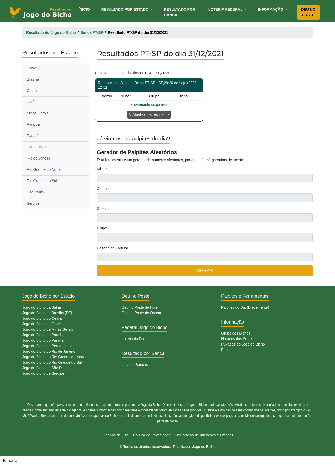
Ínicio (85, 9)
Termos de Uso (116, 435)
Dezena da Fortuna (112, 248)
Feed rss (228, 350)
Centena (104, 189)
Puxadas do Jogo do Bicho (243, 344)
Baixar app (12, 460)
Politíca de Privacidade (151, 435)
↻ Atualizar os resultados (149, 114)
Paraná (33, 136)
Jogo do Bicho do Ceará (42, 318)
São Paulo (35, 192)
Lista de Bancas (135, 365)
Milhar (102, 169)
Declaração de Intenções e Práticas (204, 435)
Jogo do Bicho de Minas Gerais (47, 329)
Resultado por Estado (125, 9)
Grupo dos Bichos (235, 333)
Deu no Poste (308, 12)
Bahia (31, 68)
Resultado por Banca (179, 12)
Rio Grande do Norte (44, 169)
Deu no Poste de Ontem (141, 313)
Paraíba (33, 124)
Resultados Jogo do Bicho (194, 447)
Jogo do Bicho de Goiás (41, 324)
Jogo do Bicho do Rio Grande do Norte (53, 357)
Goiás (32, 102)
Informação (271, 9)
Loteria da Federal (137, 339)
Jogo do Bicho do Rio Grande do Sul (52, 362)
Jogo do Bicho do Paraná (42, 340)
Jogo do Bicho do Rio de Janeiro (48, 351)
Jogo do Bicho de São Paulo (45, 368)
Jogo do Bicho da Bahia (41, 307)
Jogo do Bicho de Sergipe (43, 373)
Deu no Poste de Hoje (140, 307)
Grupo (102, 228)
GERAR (205, 270)
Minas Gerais (37, 113)
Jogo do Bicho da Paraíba (43, 335)
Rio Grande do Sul (42, 181)
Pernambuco (37, 147)
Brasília (33, 79)
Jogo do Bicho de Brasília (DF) (47, 313)
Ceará (32, 91)
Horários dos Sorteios (238, 339)
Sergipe (33, 203)
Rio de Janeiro (39, 158)
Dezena (103, 208)
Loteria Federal (226, 9)
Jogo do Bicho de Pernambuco (47, 346)
